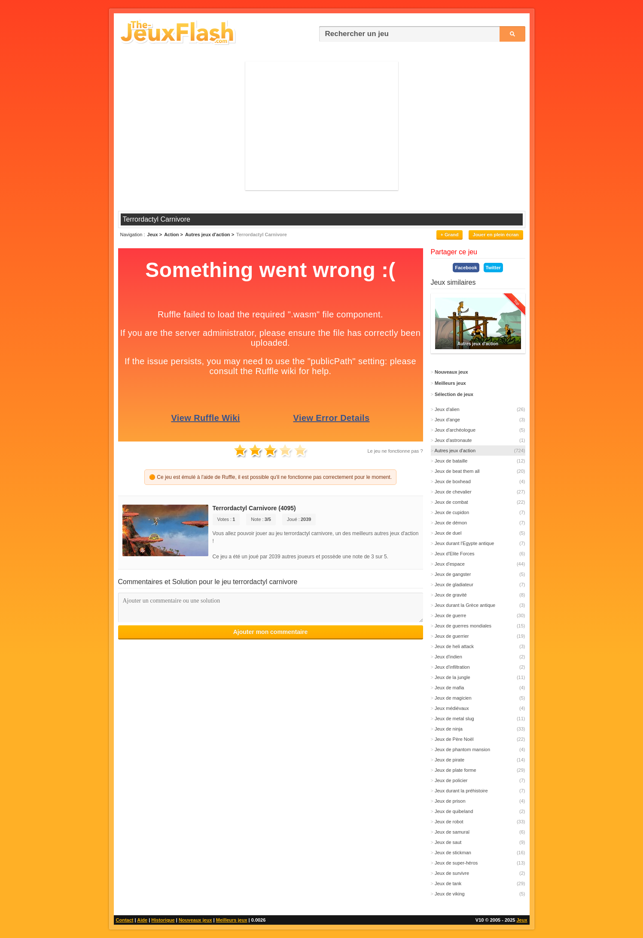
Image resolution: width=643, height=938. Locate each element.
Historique (162, 920)
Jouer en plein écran (496, 234)
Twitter (493, 267)
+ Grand (450, 234)
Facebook (466, 267)
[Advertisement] (322, 126)
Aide (142, 920)
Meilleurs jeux (231, 920)
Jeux (521, 920)
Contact (125, 920)
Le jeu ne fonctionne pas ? (395, 451)
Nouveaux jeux (195, 920)
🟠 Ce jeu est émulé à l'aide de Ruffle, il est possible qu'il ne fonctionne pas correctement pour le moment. (270, 477)
